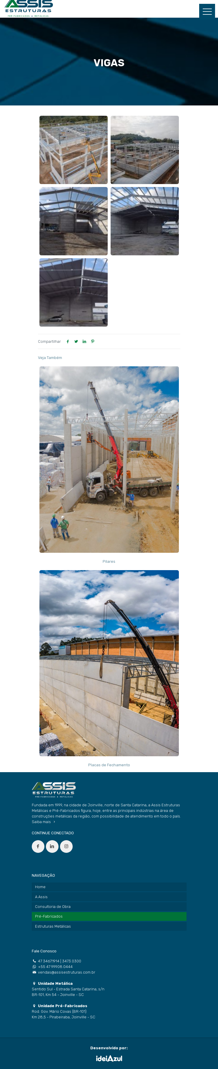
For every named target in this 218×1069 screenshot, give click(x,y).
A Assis (41, 897)
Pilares (109, 561)
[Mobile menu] (207, 12)
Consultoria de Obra (53, 906)
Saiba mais (44, 822)
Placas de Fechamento (109, 765)
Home (40, 887)
